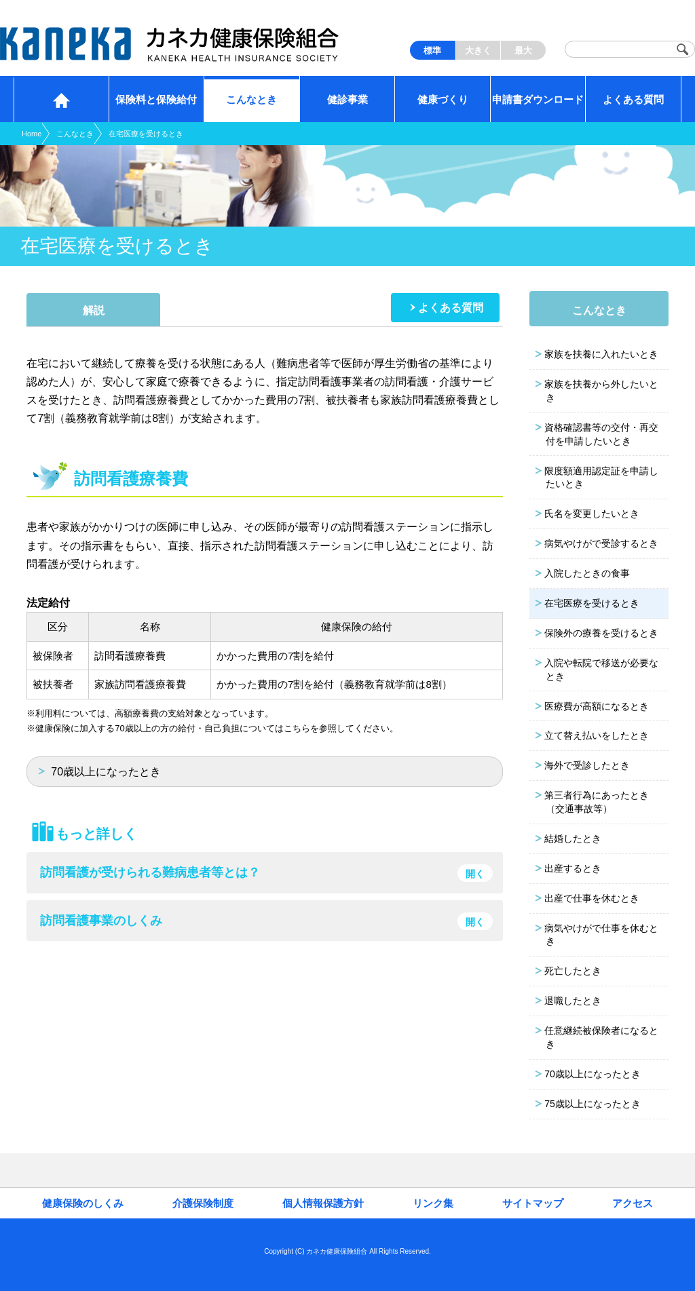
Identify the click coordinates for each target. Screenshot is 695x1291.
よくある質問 (450, 307)
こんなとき (75, 134)
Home (31, 134)
